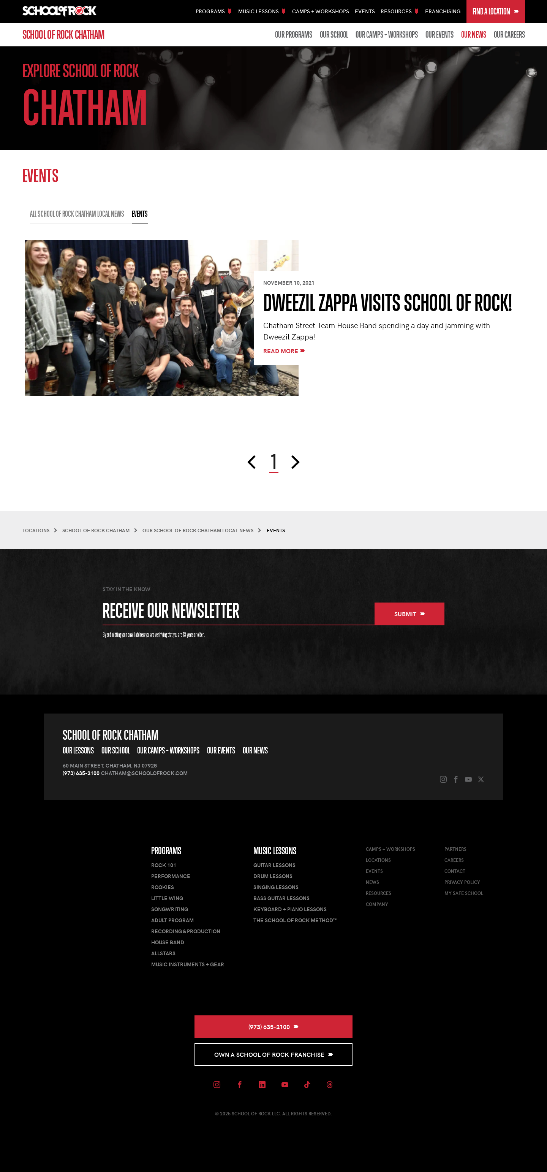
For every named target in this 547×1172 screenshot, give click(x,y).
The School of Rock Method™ (295, 920)
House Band (167, 942)
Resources (378, 893)
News (372, 882)
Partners (455, 849)
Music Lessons (274, 851)
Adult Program (172, 920)
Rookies (162, 887)
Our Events (439, 34)
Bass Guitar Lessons (281, 898)
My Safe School (463, 893)
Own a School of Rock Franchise (273, 1054)
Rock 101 (163, 865)
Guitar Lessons (274, 865)
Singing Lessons (276, 887)
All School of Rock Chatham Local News (77, 214)
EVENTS (140, 214)
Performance (170, 876)
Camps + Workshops (320, 11)
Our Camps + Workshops (387, 34)
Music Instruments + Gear (187, 964)
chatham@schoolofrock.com (144, 773)
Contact (454, 871)
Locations (378, 860)
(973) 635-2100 (81, 773)
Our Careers (509, 34)
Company (377, 904)
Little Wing (167, 898)
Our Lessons (78, 750)
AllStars (163, 953)
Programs (166, 851)
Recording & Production (185, 931)
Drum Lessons (272, 876)
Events (365, 11)
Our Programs (293, 34)
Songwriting (169, 909)
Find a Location (496, 11)
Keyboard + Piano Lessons (290, 909)
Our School (334, 34)
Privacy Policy (462, 882)
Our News (473, 34)
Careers (454, 860)
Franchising (443, 11)
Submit (409, 614)
